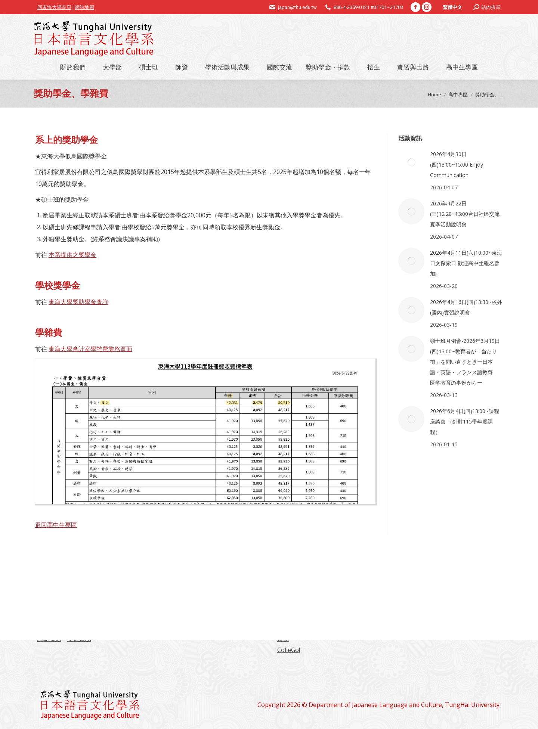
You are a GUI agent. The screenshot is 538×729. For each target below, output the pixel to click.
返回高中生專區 (56, 525)
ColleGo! (288, 650)
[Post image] (411, 162)
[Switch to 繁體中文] (452, 7)
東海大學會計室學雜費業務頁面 (90, 349)
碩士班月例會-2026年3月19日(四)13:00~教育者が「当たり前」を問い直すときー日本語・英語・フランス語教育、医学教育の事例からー (465, 361)
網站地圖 (84, 7)
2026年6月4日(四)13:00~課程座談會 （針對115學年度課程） (464, 421)
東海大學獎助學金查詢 (78, 302)
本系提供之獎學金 (72, 255)
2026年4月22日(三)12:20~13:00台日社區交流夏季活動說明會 (465, 214)
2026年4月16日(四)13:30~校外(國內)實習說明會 (466, 307)
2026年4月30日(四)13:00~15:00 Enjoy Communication (456, 165)
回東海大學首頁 (54, 7)
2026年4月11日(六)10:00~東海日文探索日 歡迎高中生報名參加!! (466, 263)
